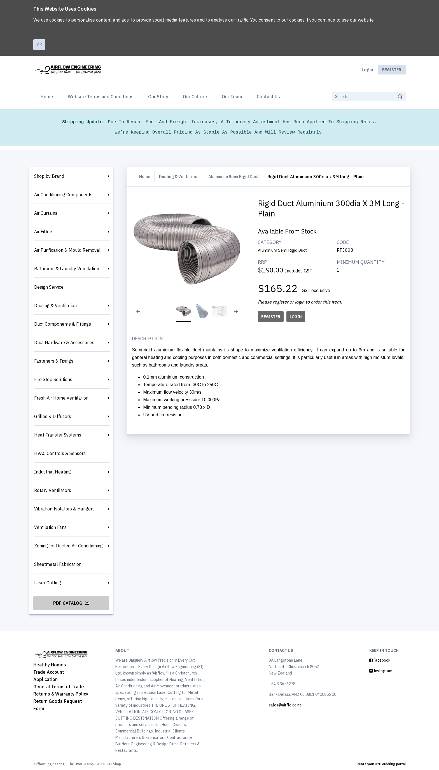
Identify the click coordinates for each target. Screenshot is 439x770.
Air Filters (43, 231)
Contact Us (268, 96)
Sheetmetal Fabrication (57, 564)
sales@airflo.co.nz (285, 705)
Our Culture (195, 96)
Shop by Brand (49, 176)
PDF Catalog (71, 603)
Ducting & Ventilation (55, 305)
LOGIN (297, 316)
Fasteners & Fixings (53, 361)
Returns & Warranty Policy (60, 694)
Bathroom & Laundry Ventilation (66, 268)
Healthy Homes (49, 665)
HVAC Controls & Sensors (60, 453)
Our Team (232, 96)
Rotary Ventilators (52, 490)
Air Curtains (45, 213)
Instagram (380, 670)
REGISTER (272, 316)
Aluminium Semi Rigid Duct (242, 176)
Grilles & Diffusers (52, 416)
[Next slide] (239, 315)
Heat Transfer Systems (57, 435)
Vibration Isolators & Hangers (64, 509)
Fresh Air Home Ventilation (61, 398)
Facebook (379, 660)
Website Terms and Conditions (101, 96)
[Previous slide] (142, 315)
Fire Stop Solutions (53, 379)
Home (48, 96)
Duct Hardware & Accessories (64, 342)
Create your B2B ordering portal (381, 764)
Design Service (49, 287)
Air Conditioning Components (63, 194)
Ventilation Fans (50, 527)
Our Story (158, 96)
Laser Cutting (47, 582)
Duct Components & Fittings (62, 324)
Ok (39, 44)
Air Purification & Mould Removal (67, 250)
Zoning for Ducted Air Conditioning (68, 546)
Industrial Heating (52, 472)
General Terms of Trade (58, 686)
